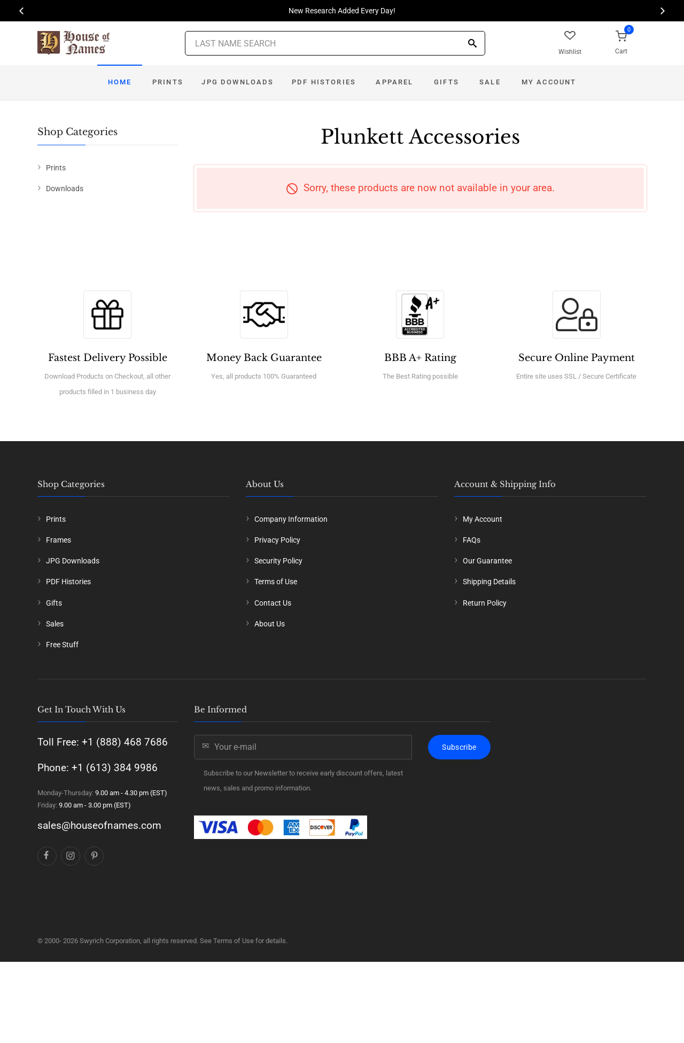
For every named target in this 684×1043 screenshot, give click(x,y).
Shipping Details (489, 581)
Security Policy (278, 560)
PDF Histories (324, 82)
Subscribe (459, 747)
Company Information (291, 519)
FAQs (471, 540)
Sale (490, 82)
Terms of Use (275, 581)
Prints (167, 82)
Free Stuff (62, 644)
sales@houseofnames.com (99, 825)
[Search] (472, 44)
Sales (55, 623)
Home (120, 82)
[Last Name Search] (335, 43)
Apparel (394, 82)
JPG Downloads (237, 82)
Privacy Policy (277, 540)
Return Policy (485, 603)
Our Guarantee (487, 560)
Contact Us (272, 603)
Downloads (64, 188)
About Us (269, 623)
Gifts (446, 82)
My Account (549, 82)
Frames (58, 540)
